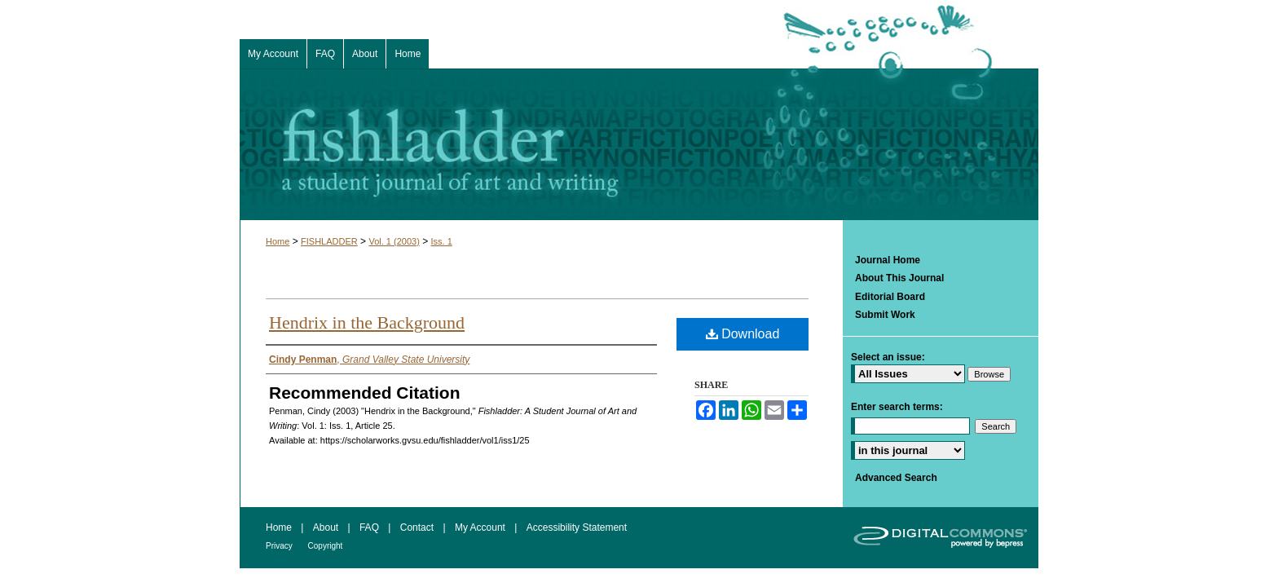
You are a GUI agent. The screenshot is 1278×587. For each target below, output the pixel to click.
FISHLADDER (329, 241)
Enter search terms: (897, 407)
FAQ (370, 527)
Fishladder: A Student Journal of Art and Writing (639, 144)
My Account (481, 527)
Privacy (280, 545)
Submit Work (885, 314)
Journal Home (887, 260)
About (327, 527)
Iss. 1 (441, 241)
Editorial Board (890, 296)
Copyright (325, 545)
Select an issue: (888, 357)
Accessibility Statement (577, 527)
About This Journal (899, 278)
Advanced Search (896, 477)
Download (743, 334)
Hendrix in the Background (367, 322)
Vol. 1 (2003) (393, 241)
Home (277, 241)
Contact (418, 527)
